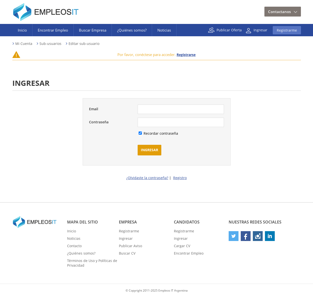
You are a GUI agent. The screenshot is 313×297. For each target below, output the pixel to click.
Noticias (164, 30)
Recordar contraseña (160, 133)
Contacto (74, 245)
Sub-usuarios (50, 43)
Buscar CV (127, 253)
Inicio (22, 30)
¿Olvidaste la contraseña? (147, 177)
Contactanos (279, 11)
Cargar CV (182, 245)
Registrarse (186, 54)
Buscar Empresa (92, 30)
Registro (180, 177)
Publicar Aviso (130, 245)
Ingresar (260, 29)
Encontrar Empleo (53, 30)
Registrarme (287, 30)
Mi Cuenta (23, 43)
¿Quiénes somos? (132, 30)
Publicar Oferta (229, 29)
